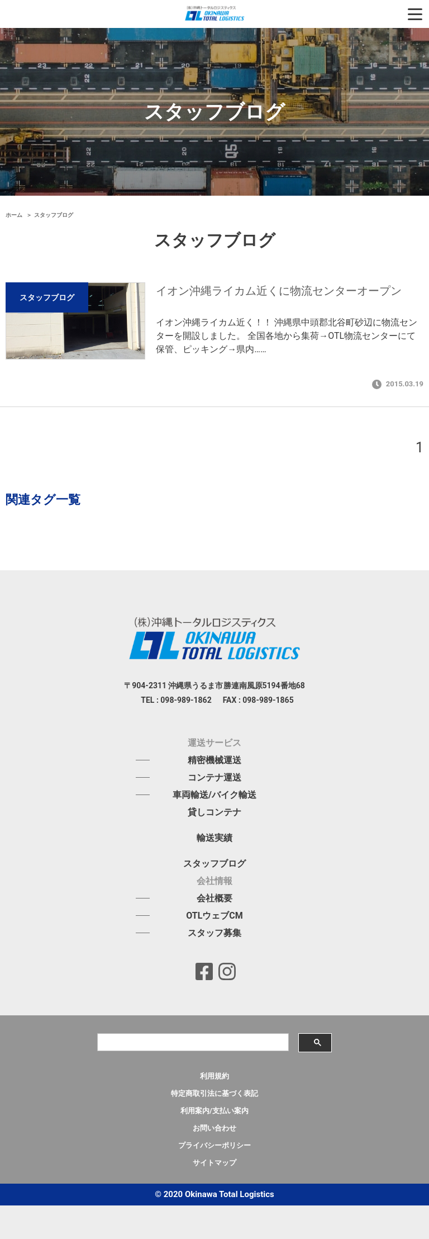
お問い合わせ (214, 1128)
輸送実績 (214, 838)
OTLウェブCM (214, 915)
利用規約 (214, 1076)
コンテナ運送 (214, 777)
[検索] (192, 1042)
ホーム (15, 215)
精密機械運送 (214, 760)
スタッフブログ (214, 863)
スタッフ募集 (214, 933)
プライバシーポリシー (214, 1145)
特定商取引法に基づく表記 (214, 1093)
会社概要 (214, 898)
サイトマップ (214, 1162)
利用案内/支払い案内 (214, 1110)
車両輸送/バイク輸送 (214, 794)
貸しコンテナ (214, 812)
